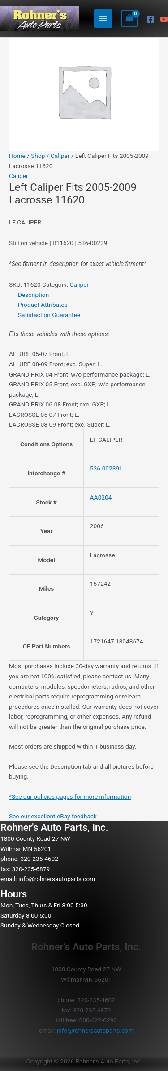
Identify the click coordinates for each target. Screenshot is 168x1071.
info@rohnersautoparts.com (56, 878)
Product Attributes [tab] (43, 304)
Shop (38, 155)
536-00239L (106, 468)
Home (17, 155)
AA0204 (101, 497)
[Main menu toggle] (103, 18)
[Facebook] (150, 19)
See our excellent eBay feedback (53, 816)
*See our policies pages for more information (70, 796)
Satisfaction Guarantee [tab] (49, 314)
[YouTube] (164, 19)
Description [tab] (33, 294)
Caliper (60, 155)
